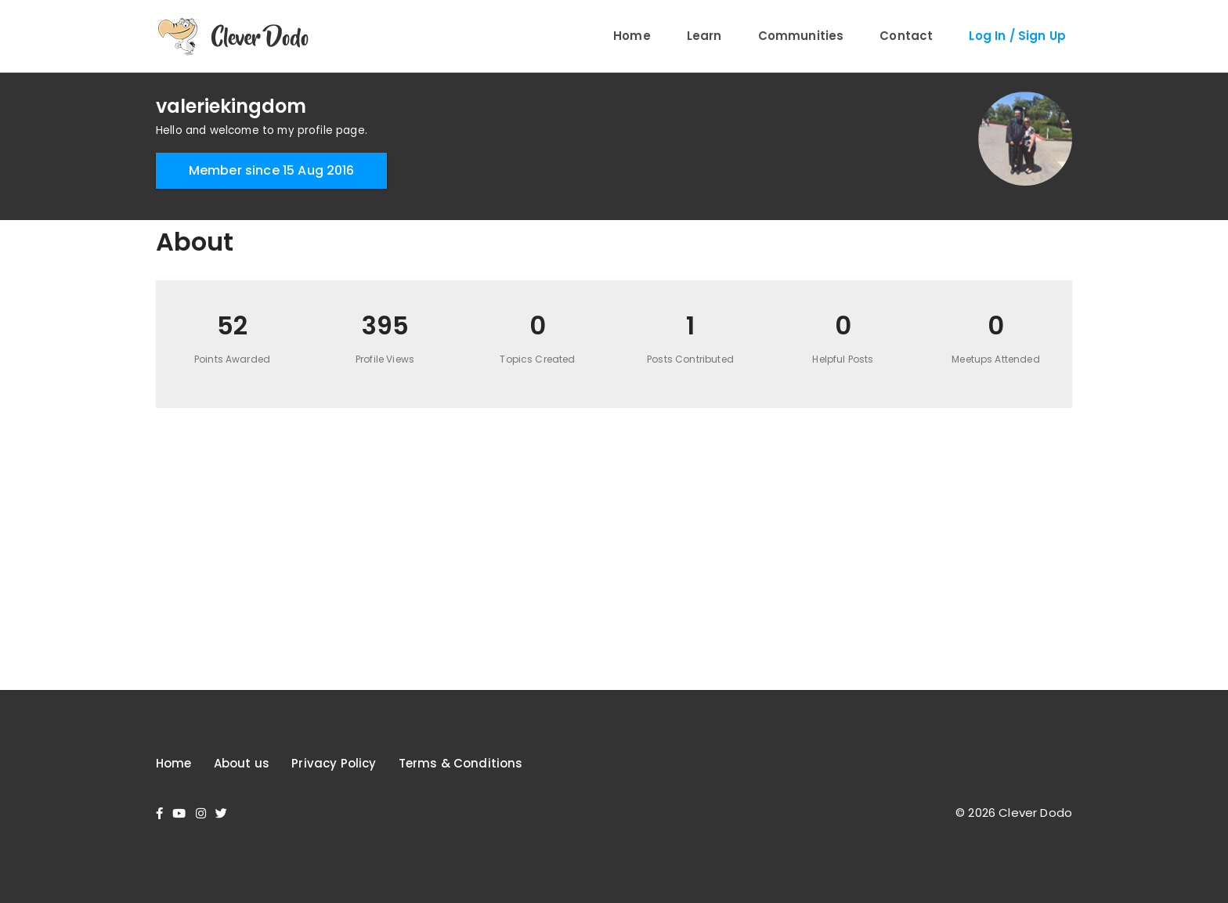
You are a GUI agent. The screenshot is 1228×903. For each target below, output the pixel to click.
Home (632, 35)
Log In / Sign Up (1017, 35)
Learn (704, 35)
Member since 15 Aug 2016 (272, 170)
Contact (906, 35)
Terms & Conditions (461, 763)
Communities (801, 35)
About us (241, 763)
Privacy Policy (333, 763)
